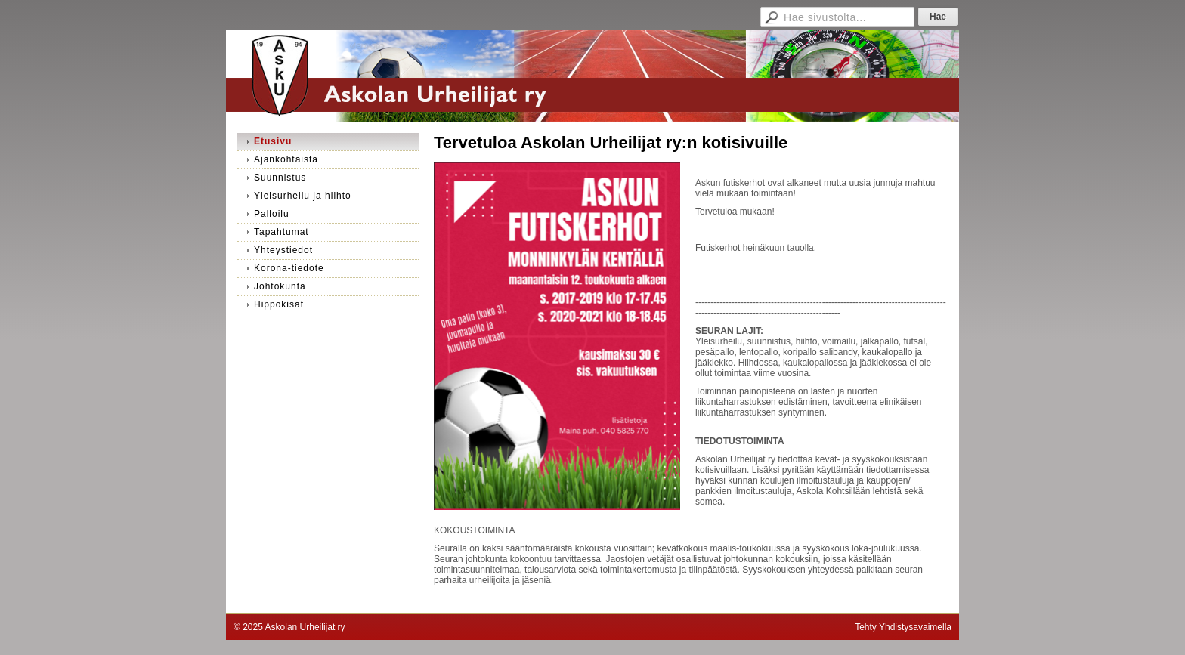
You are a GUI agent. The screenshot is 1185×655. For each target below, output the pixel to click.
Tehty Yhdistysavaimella (903, 627)
